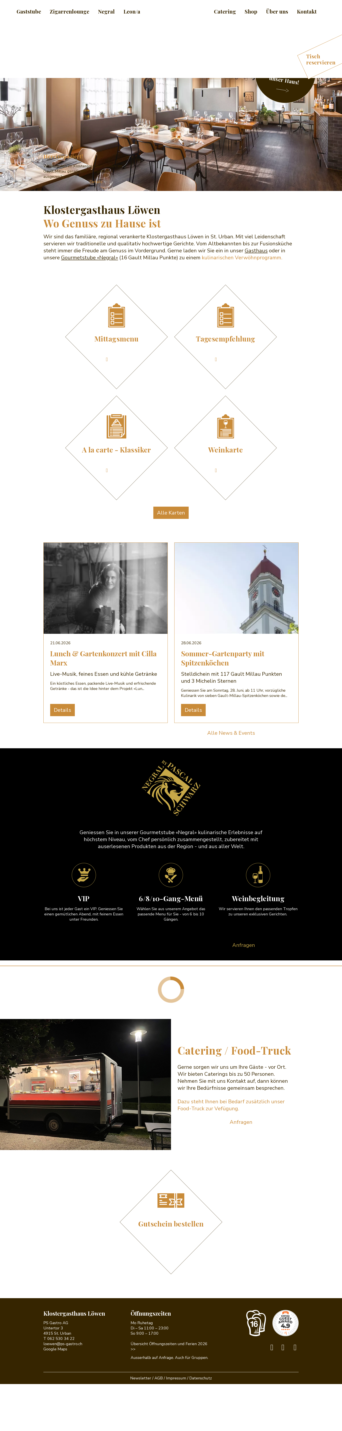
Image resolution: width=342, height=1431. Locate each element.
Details (96, 228)
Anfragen (243, 992)
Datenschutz (200, 1425)
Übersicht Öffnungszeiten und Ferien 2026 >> (169, 1393)
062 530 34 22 (61, 1385)
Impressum (176, 1425)
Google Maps (55, 1396)
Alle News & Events (231, 779)
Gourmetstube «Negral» (89, 304)
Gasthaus (256, 297)
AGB (158, 1425)
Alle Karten (171, 559)
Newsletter (140, 1425)
